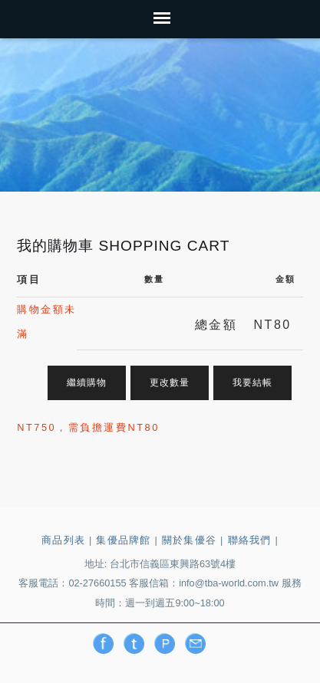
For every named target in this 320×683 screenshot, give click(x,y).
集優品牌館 (123, 540)
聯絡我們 (250, 540)
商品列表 (63, 540)
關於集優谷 (189, 540)
